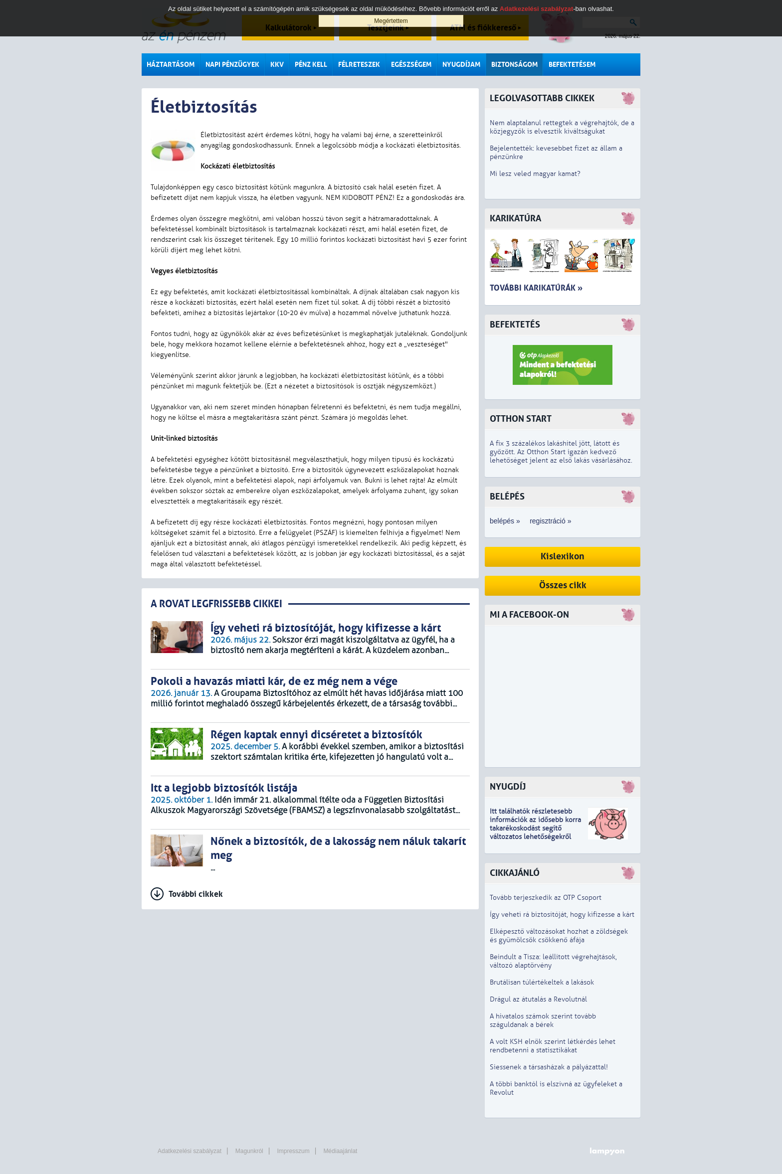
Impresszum (293, 1151)
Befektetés (515, 325)
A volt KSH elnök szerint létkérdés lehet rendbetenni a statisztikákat (552, 1045)
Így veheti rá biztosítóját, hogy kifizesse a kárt (562, 914)
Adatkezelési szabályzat (189, 1151)
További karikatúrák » (536, 288)
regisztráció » (550, 521)
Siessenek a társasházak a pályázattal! (549, 1067)
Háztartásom (171, 64)
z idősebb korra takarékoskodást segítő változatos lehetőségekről (535, 828)
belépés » (505, 521)
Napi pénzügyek (232, 64)
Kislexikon (563, 556)
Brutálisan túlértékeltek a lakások (542, 982)
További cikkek (196, 894)
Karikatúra (515, 218)
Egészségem (411, 64)
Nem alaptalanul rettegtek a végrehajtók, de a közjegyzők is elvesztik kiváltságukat (562, 127)
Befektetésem (572, 64)
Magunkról (249, 1151)
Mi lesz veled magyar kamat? (535, 173)
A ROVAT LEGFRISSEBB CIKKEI (216, 604)
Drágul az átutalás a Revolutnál (538, 999)
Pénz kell (311, 64)
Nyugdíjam (461, 64)
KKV (277, 64)
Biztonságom (514, 64)
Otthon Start (521, 419)
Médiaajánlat (340, 1151)
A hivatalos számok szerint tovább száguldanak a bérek (543, 1020)
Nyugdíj (508, 787)
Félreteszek (359, 64)
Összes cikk (562, 585)
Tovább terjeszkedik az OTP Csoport (545, 897)
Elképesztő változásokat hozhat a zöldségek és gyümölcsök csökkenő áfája (559, 935)
